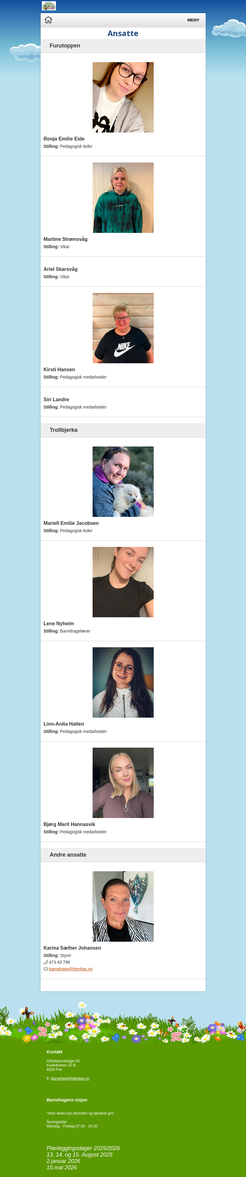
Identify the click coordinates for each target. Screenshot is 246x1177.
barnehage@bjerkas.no (71, 969)
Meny (193, 20)
